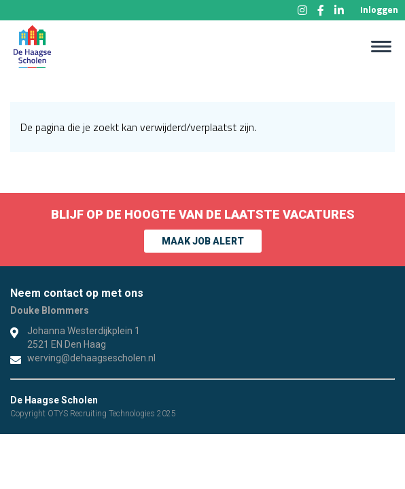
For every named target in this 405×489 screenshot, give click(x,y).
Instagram (302, 10)
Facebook (320, 10)
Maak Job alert (203, 241)
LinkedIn (339, 10)
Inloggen (379, 9)
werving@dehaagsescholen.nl (91, 357)
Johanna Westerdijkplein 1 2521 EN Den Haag (83, 337)
